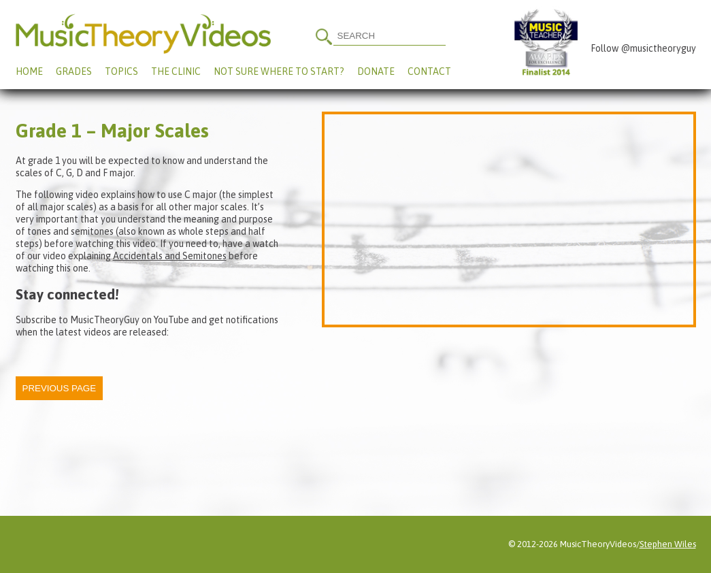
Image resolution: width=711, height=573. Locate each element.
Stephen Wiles (668, 544)
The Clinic (176, 71)
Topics (121, 71)
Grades (74, 71)
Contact (429, 71)
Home (29, 71)
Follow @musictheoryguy (643, 48)
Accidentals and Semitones (170, 255)
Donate (376, 71)
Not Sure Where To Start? (279, 71)
